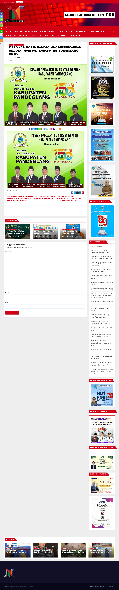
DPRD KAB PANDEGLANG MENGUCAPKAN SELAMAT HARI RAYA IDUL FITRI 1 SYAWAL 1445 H (69, 199)
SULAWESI (8, 31)
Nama (7, 283)
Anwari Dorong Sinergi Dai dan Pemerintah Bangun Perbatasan (44, 552)
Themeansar (32, 586)
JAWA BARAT (52, 28)
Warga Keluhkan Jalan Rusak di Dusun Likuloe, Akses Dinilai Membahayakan (73, 553)
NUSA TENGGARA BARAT (47, 31)
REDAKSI (8, 35)
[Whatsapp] (39, 129)
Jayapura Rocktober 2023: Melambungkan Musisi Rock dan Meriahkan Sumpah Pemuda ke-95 (101, 342)
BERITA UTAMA (37, 35)
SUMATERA (18, 31)
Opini (12, 28)
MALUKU (103, 28)
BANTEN (20, 28)
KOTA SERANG (14, 229)
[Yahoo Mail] (54, 129)
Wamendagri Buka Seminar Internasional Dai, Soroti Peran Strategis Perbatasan (16, 553)
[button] (114, 31)
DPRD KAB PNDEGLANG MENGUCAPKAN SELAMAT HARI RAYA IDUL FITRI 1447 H (45, 234)
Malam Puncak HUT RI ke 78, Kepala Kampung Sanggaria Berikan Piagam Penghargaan (101, 295)
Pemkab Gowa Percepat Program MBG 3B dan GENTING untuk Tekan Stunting (101, 553)
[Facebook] (30, 129)
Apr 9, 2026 (11, 555)
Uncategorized (81, 31)
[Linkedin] (36, 129)
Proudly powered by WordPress (11, 586)
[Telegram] (45, 129)
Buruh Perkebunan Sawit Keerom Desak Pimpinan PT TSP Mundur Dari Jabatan (102, 356)
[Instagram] (51, 129)
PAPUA (61, 31)
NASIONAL (30, 28)
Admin (18, 57)
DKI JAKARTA (41, 28)
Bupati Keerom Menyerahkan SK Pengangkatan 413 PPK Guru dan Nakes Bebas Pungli (100, 316)
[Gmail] (42, 129)
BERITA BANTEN (62, 35)
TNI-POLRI (69, 31)
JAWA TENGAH (64, 28)
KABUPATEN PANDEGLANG (19, 44)
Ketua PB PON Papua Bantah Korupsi (102, 349)
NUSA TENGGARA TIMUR (21, 35)
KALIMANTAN (94, 28)
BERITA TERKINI (110, 586)
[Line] (57, 129)
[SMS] (48, 129)
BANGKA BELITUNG (31, 31)
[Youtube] (1, 28)
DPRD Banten (75, 35)
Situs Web (8, 302)
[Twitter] (33, 129)
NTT (74, 28)
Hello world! (94, 246)
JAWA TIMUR (82, 28)
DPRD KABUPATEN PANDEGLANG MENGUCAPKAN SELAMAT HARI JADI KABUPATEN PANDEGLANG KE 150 (45, 51)
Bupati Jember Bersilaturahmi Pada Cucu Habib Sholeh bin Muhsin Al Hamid (101, 263)
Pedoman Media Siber (97, 31)
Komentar (8, 251)
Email (7, 292)
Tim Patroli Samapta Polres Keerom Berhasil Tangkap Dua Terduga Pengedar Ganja (101, 364)
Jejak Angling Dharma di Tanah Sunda (102, 282)
